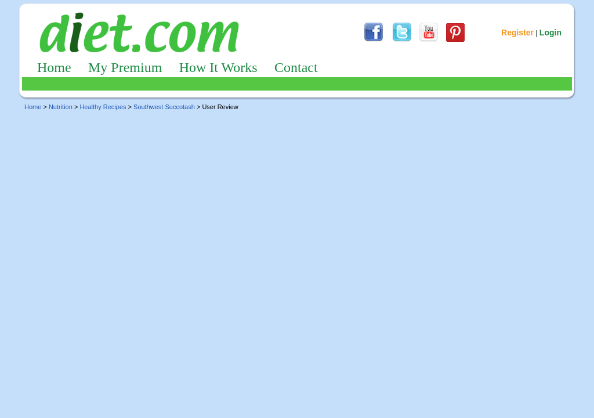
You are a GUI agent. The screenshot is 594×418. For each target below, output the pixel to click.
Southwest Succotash (164, 106)
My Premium (125, 67)
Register (517, 32)
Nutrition (61, 106)
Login (550, 32)
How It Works (218, 67)
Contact (296, 67)
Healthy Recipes (102, 106)
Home (54, 67)
